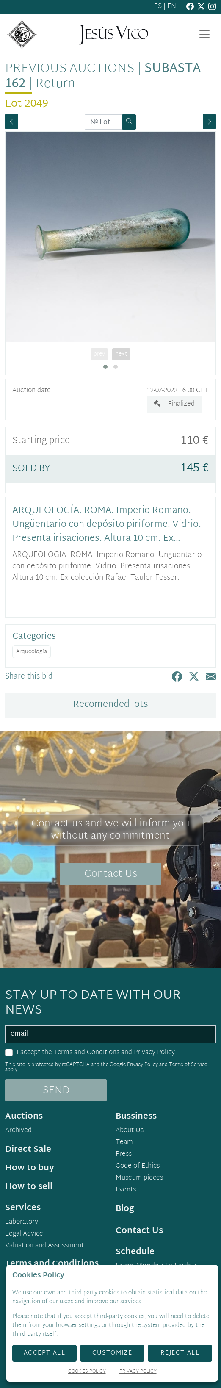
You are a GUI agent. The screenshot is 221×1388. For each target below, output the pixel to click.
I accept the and (96, 1053)
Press (124, 1155)
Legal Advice (24, 1234)
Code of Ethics (138, 1166)
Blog (125, 1209)
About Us (130, 1131)
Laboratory (21, 1222)
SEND (56, 1090)
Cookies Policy (87, 1372)
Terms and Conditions (86, 1053)
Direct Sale (28, 1149)
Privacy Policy (154, 1053)
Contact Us (110, 874)
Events (126, 1190)
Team (124, 1143)
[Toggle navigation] (204, 34)
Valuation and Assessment (44, 1246)
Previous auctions (69, 69)
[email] (110, 1034)
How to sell (28, 1187)
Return (55, 84)
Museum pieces (139, 1178)
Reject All (179, 1353)
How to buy (29, 1168)
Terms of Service (188, 1064)
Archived (18, 1131)
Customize (112, 1353)
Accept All (44, 1353)
